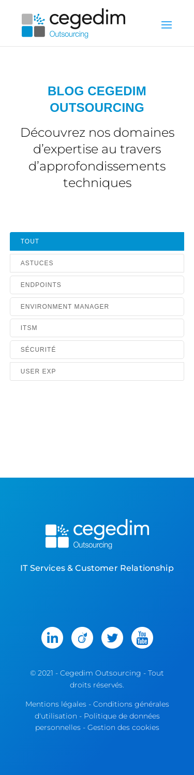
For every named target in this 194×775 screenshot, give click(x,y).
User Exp (38, 371)
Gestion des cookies (123, 727)
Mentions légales (55, 704)
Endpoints (41, 285)
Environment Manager (65, 306)
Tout (30, 241)
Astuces (37, 263)
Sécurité (38, 349)
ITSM (29, 328)
